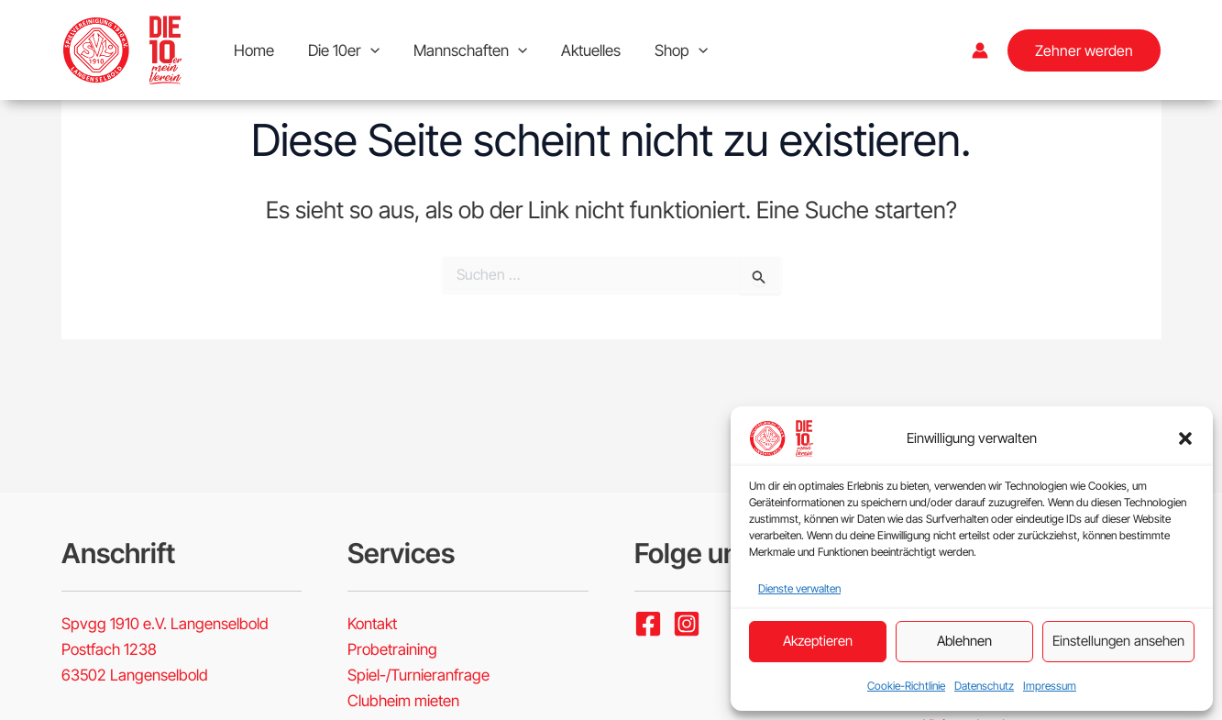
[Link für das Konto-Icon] (980, 50)
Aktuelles (581, 50)
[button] (1185, 438)
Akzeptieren (818, 640)
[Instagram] (686, 623)
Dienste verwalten (799, 588)
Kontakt (372, 624)
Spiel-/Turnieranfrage (418, 675)
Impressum (1049, 685)
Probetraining (392, 649)
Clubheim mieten (403, 701)
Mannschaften (464, 50)
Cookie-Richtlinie (906, 685)
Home (253, 50)
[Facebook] (648, 623)
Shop (669, 50)
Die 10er (340, 50)
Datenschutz (984, 685)
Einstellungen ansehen (1118, 640)
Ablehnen (964, 640)
